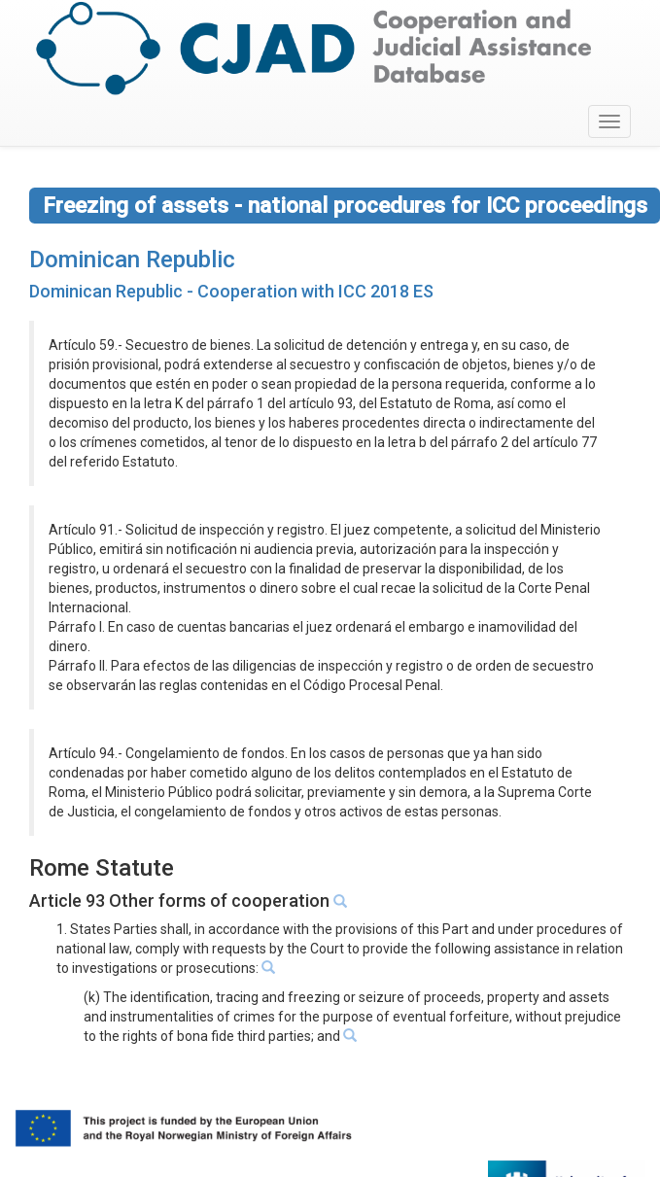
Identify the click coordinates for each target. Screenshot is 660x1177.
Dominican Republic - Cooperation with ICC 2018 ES (231, 291)
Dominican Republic (132, 259)
